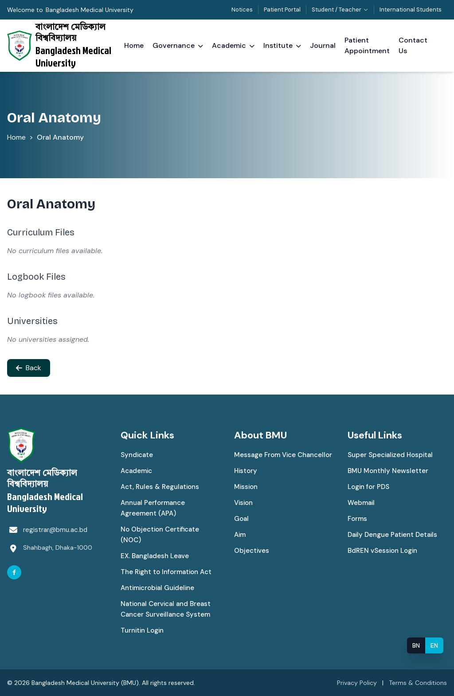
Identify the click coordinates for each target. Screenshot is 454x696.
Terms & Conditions (418, 683)
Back (28, 367)
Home (16, 137)
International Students (411, 9)
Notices (242, 9)
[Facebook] (14, 572)
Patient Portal (282, 9)
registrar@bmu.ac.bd (55, 529)
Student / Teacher (340, 9)
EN (434, 645)
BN (416, 645)
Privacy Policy (357, 683)
